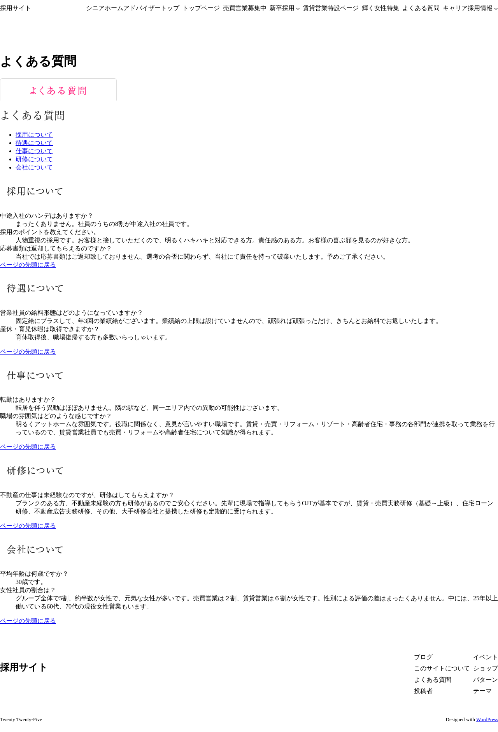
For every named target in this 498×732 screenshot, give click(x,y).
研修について (34, 159)
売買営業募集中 (245, 8)
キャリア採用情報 (468, 8)
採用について (34, 134)
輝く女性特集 (380, 8)
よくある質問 (421, 8)
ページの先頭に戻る (28, 264)
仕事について (34, 151)
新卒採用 (282, 8)
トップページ (201, 8)
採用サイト (15, 8)
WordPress (487, 719)
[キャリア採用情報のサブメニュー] (496, 8)
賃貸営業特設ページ (331, 8)
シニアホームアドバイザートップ (132, 8)
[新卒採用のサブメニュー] (298, 8)
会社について (34, 167)
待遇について (34, 142)
